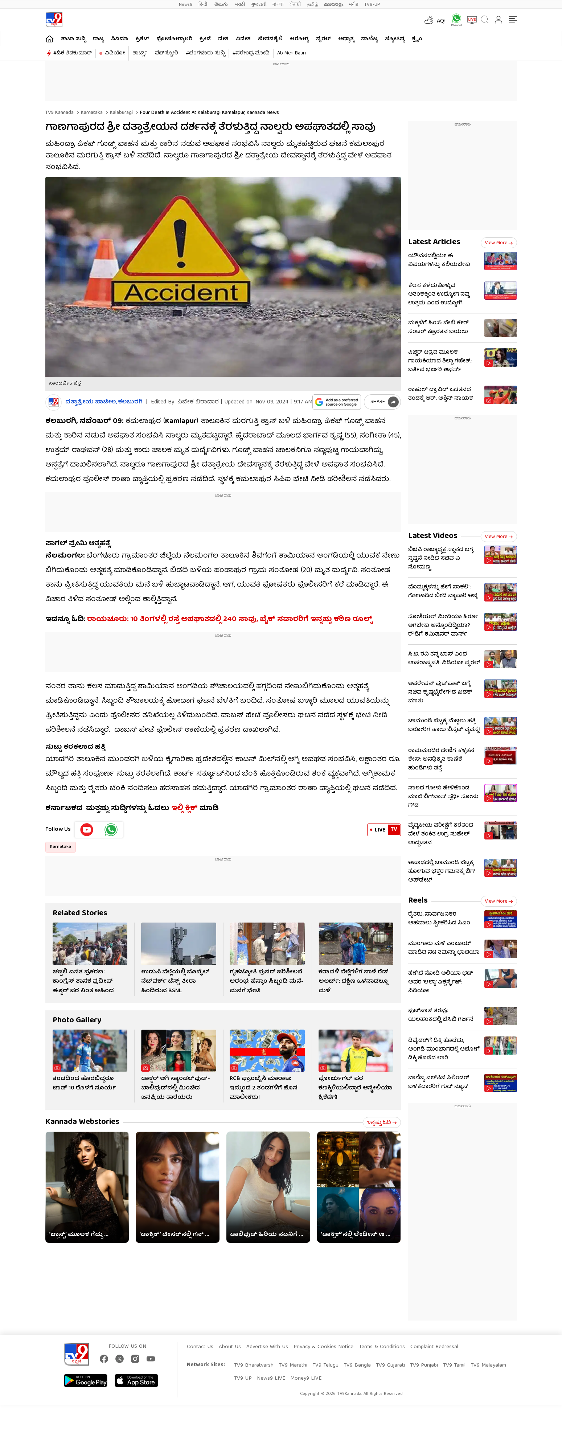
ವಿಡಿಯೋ (115, 53)
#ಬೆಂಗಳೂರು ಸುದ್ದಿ (205, 53)
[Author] (53, 402)
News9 (186, 4)
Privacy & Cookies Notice (323, 1347)
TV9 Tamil (454, 1365)
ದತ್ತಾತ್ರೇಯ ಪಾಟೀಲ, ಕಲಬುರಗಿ (104, 402)
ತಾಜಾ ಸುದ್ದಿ (73, 39)
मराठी (240, 4)
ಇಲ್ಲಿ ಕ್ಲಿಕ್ (184, 808)
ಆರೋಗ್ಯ (299, 39)
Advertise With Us (267, 1347)
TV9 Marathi (293, 1365)
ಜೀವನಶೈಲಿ (270, 39)
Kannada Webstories (82, 1122)
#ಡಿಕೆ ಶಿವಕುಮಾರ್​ (72, 53)
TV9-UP (372, 4)
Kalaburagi (120, 112)
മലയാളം (333, 4)
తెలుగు (221, 4)
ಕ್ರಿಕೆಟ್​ (142, 39)
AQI (441, 21)
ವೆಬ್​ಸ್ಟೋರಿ (166, 53)
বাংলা (278, 4)
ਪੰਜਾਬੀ (295, 4)
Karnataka (91, 112)
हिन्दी (203, 4)
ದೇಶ (223, 39)
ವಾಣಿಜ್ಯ (369, 39)
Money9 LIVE (305, 1378)
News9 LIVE (271, 1378)
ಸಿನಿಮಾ (119, 39)
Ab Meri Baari (291, 53)
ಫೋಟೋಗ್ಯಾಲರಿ (174, 39)
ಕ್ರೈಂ (417, 39)
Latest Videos (433, 536)
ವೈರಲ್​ (323, 39)
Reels (418, 901)
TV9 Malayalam (488, 1365)
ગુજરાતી (259, 4)
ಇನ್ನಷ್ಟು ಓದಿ (382, 1122)
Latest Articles (434, 242)
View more (499, 243)
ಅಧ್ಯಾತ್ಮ (346, 39)
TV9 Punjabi (424, 1365)
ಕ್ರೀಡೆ (205, 39)
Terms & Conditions (382, 1347)
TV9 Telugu (325, 1365)
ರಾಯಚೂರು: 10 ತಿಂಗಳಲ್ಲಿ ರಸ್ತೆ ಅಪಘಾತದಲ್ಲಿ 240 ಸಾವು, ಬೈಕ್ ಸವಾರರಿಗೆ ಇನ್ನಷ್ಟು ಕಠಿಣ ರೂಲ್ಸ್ (229, 619)
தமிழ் (312, 4)
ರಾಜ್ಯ (98, 39)
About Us (230, 1347)
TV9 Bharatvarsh (254, 1365)
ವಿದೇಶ (243, 39)
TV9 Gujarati (390, 1365)
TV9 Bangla (357, 1365)
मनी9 (353, 4)
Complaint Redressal (434, 1347)
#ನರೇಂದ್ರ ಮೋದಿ (251, 53)
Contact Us (200, 1347)
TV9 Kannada (59, 112)
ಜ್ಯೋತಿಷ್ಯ (395, 39)
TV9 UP (243, 1378)
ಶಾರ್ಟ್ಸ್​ (139, 53)
